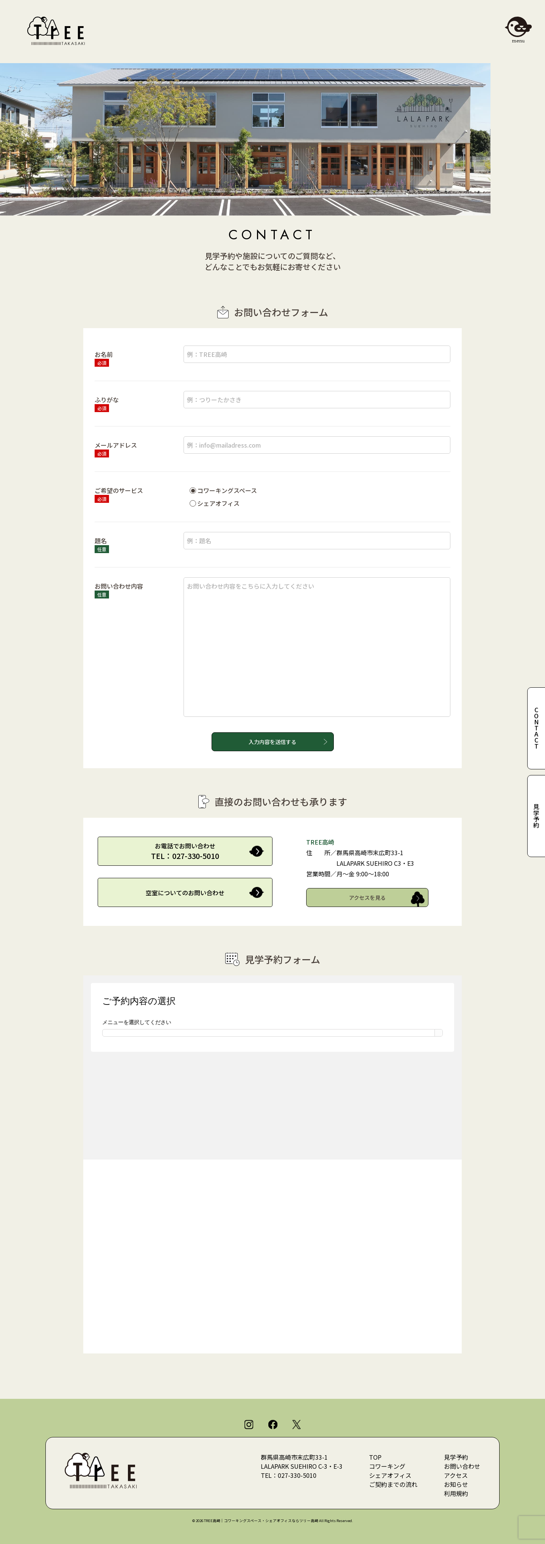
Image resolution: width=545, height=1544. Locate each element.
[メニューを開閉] (518, 27)
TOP (375, 1457)
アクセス (456, 1475)
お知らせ (456, 1484)
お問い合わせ (462, 1466)
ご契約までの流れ (393, 1484)
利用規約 (456, 1493)
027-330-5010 (297, 1475)
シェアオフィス (390, 1475)
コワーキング (387, 1466)
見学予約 (456, 1457)
